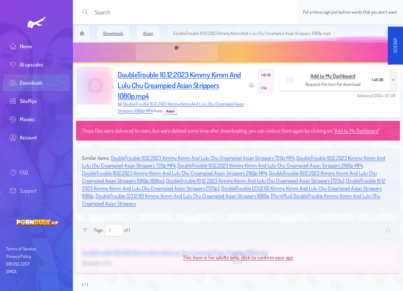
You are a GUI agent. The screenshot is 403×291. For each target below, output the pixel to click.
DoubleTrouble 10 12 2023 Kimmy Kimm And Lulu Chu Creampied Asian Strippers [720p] (255, 180)
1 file (264, 87)
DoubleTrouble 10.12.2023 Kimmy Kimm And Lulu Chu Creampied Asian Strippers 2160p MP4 (270, 165)
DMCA (11, 271)
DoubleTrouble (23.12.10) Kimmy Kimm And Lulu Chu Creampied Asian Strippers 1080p (182, 196)
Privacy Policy (18, 256)
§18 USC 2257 (18, 264)
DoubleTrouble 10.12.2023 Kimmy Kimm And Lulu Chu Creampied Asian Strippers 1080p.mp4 (179, 85)
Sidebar (395, 45)
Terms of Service (21, 248)
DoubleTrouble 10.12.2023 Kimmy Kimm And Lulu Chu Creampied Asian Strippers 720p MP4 (202, 158)
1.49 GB (266, 75)
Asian (170, 111)
